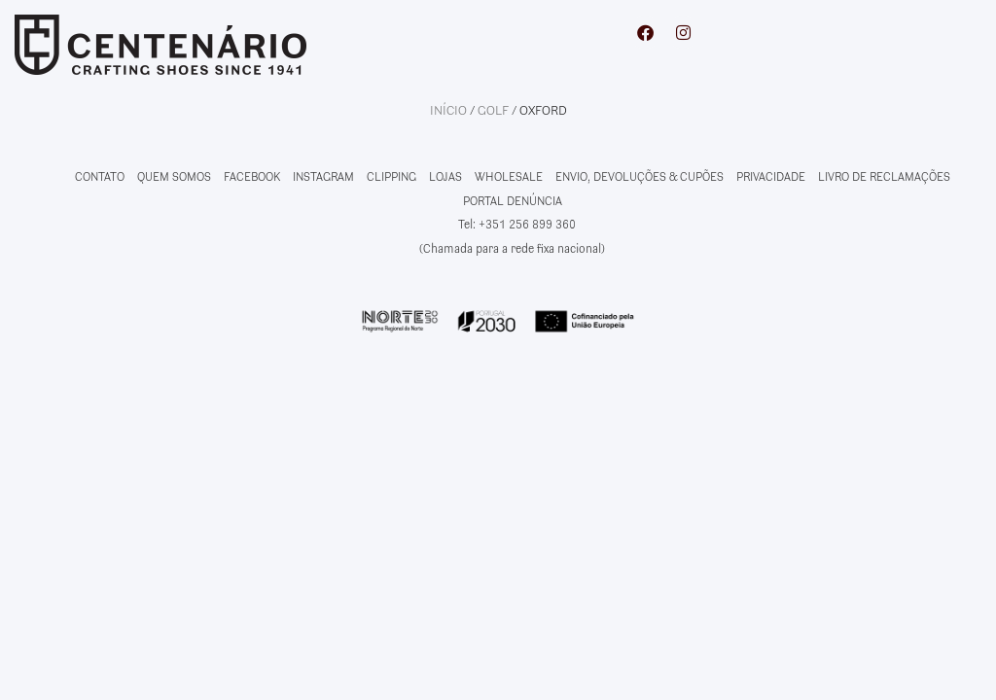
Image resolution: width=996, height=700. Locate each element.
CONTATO (99, 177)
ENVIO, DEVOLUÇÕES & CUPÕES (639, 177)
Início (448, 111)
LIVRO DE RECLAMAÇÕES (884, 177)
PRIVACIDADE (770, 177)
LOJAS (445, 177)
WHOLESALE (509, 177)
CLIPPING (391, 177)
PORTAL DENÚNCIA (512, 201)
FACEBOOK (252, 177)
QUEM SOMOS (174, 177)
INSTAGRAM (323, 177)
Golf (493, 111)
